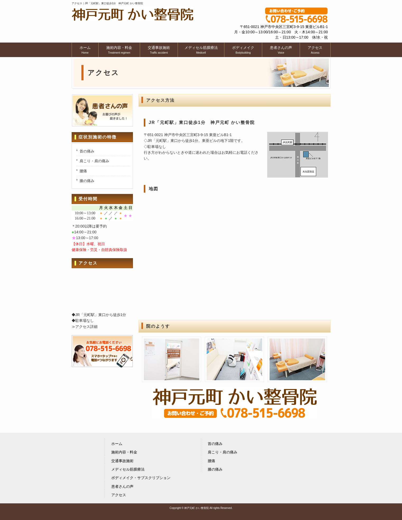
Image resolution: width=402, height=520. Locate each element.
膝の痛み (87, 181)
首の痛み (87, 151)
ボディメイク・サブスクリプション (140, 478)
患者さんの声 (122, 486)
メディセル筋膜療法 (128, 469)
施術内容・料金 (124, 452)
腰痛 (83, 171)
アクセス (118, 495)
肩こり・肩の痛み (94, 161)
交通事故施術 (122, 461)
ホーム (116, 444)
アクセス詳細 (86, 326)
